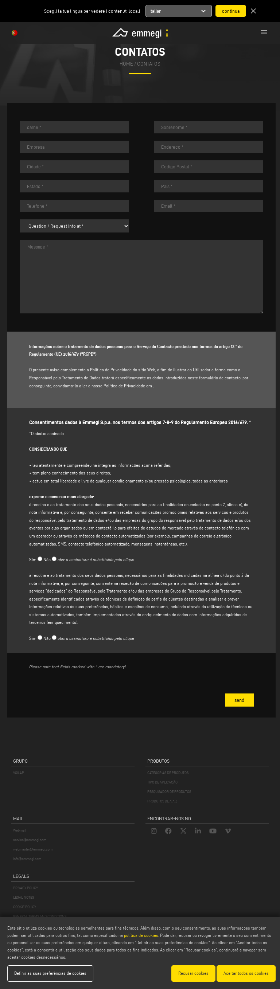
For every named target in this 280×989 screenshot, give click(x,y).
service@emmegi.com (29, 840)
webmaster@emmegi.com (32, 849)
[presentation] (84, 690)
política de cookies (141, 935)
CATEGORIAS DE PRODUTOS (167, 773)
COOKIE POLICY (24, 907)
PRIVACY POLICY (25, 888)
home (126, 64)
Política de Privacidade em (128, 385)
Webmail (19, 830)
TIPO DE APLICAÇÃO (162, 782)
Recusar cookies (193, 973)
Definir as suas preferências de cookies (50, 973)
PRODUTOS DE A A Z (162, 801)
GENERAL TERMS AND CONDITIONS (39, 916)
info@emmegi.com (27, 859)
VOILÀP (18, 773)
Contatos (148, 64)
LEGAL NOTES (23, 897)
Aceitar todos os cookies (246, 973)
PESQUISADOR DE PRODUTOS (169, 792)
